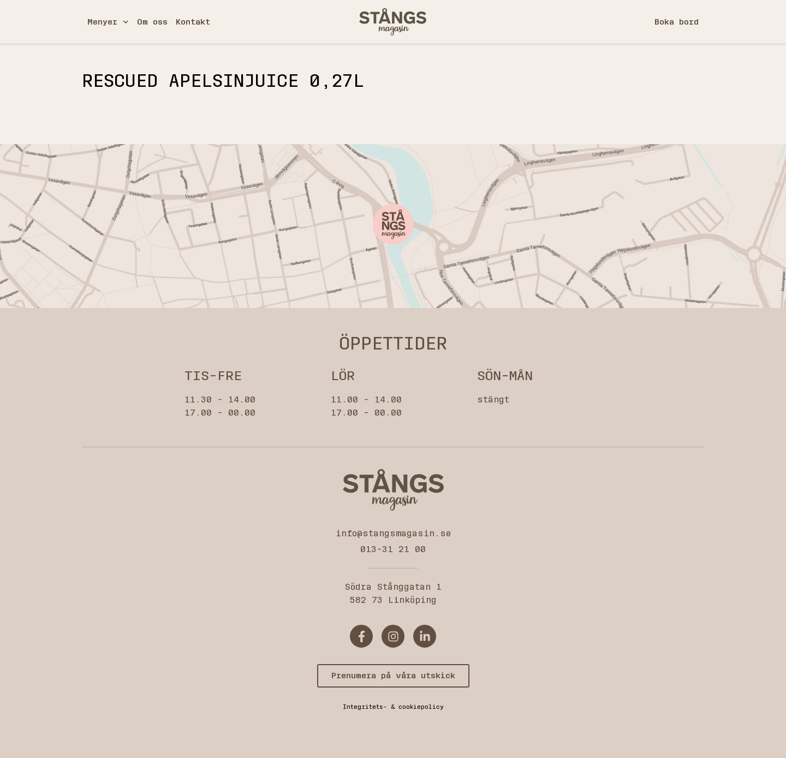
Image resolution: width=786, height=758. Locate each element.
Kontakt (193, 22)
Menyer (108, 22)
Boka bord (676, 22)
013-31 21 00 (393, 549)
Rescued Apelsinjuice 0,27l (223, 81)
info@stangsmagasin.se (393, 533)
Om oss (152, 22)
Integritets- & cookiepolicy (393, 706)
